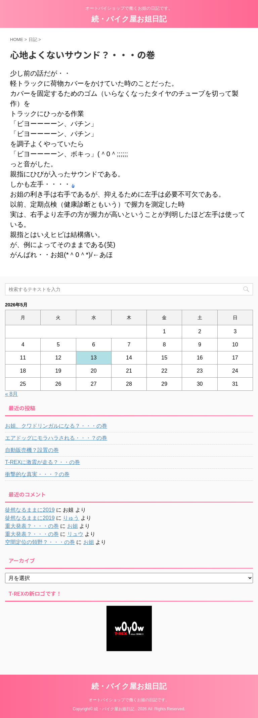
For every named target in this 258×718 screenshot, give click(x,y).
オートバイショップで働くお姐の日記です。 (129, 700)
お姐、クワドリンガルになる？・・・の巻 (56, 426)
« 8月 (11, 394)
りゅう (71, 518)
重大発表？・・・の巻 (32, 526)
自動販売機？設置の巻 (32, 450)
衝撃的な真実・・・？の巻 (37, 474)
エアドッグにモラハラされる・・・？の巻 (56, 438)
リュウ (75, 534)
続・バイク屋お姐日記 (129, 19)
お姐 (72, 526)
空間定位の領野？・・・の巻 (40, 542)
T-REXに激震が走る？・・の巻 (42, 462)
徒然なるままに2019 (30, 510)
